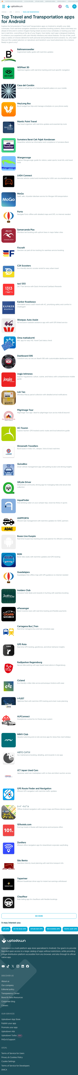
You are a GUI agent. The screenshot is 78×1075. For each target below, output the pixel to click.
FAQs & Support (8, 1039)
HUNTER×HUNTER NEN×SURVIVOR (13, 1)
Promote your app (9, 1027)
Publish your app (8, 1023)
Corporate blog (8, 1001)
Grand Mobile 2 (61, 1)
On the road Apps (19, 929)
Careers (4, 1005)
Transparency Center (10, 993)
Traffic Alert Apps (70, 929)
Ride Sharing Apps (53, 929)
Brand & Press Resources (12, 997)
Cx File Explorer (28, 1)
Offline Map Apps (36, 929)
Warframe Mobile (50, 1)
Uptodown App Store (10, 1019)
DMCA (4, 1069)
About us (5, 981)
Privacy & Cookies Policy (12, 1057)
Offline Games (39, 1)
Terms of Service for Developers (15, 1065)
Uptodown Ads (8, 1031)
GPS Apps (6, 929)
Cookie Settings (8, 1061)
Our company (7, 985)
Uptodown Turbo (11, 1035)
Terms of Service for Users (12, 1053)
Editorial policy (7, 989)
